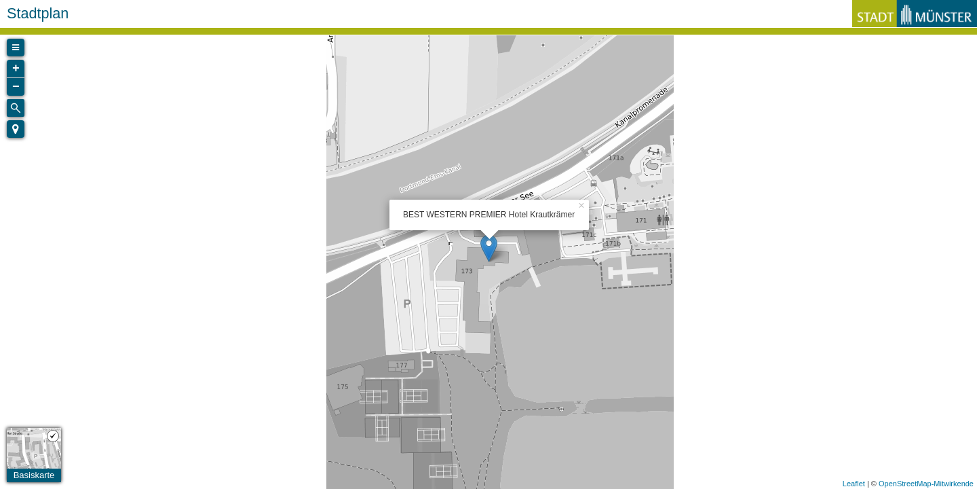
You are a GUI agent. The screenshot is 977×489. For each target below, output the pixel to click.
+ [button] (16, 68)
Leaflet (854, 483)
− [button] (16, 87)
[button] (15, 129)
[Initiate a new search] (15, 108)
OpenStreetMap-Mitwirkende (926, 483)
